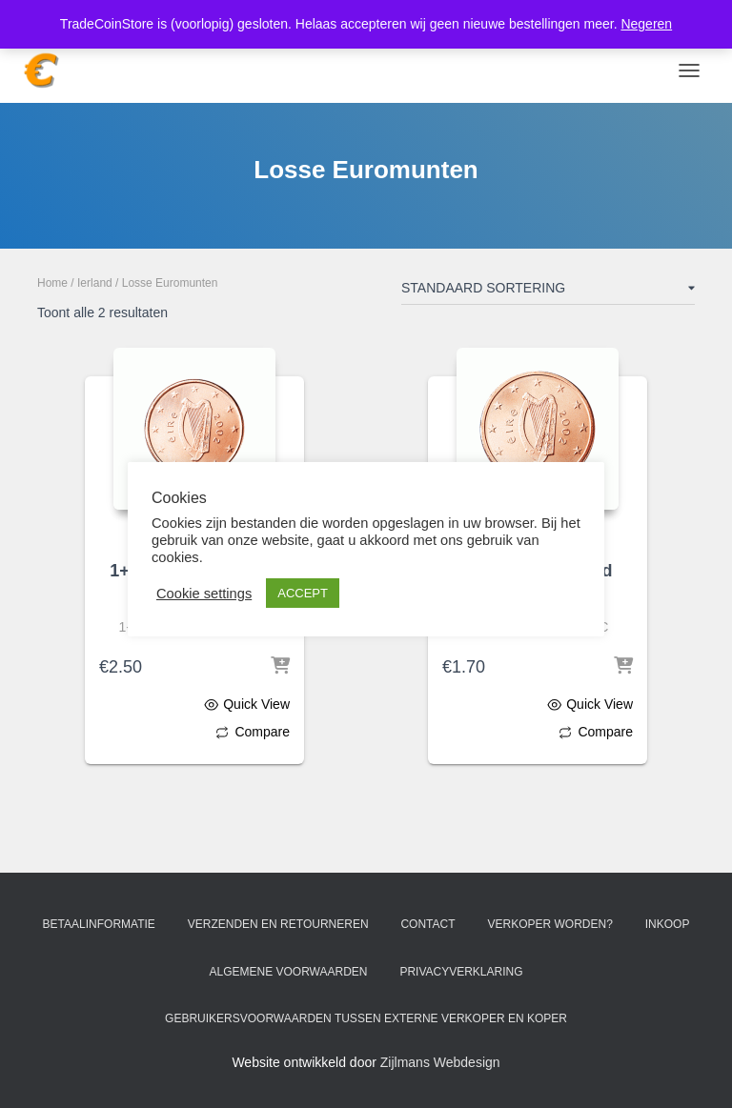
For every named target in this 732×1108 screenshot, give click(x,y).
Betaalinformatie (99, 924)
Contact (427, 924)
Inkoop (667, 924)
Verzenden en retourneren (278, 924)
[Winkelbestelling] (548, 291)
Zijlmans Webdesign (440, 1062)
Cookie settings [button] (204, 593)
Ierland (94, 283)
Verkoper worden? (549, 924)
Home (52, 283)
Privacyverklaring (460, 971)
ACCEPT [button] (302, 593)
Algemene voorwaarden (288, 971)
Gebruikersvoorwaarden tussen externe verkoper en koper (366, 1018)
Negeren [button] (646, 23)
